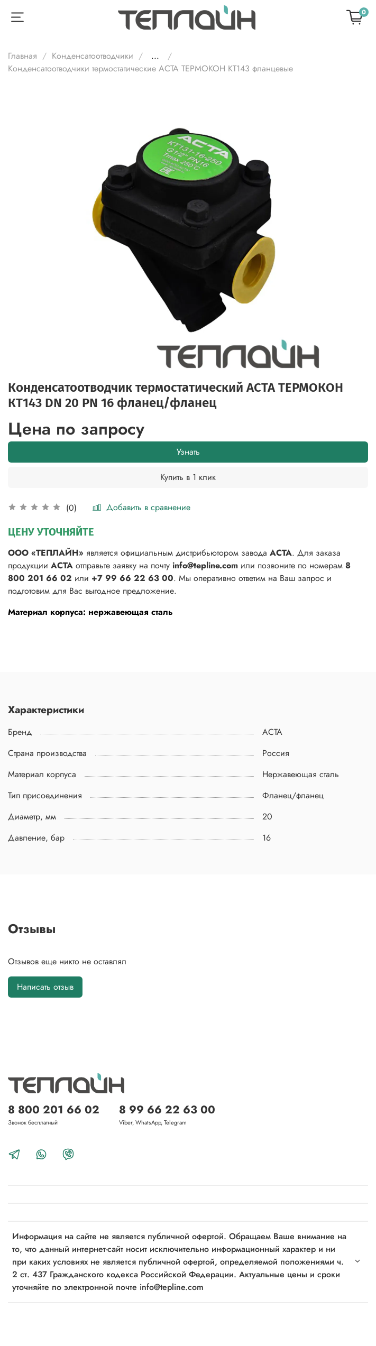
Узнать (188, 452)
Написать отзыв (45, 987)
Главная (22, 56)
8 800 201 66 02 (53, 1110)
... (155, 56)
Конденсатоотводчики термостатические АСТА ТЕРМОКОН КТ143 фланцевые (150, 68)
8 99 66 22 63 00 (167, 1110)
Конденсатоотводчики (92, 56)
